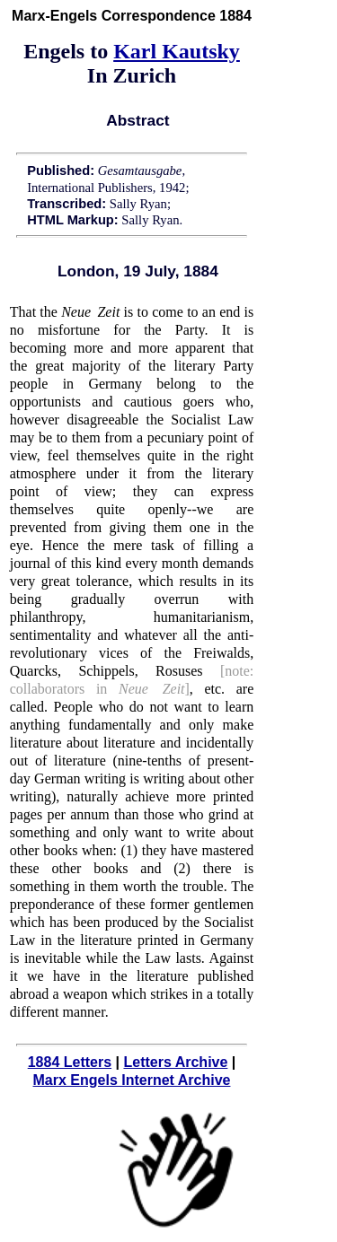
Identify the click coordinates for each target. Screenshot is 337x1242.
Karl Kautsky (176, 51)
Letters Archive (175, 1062)
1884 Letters (69, 1062)
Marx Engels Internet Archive (132, 1080)
